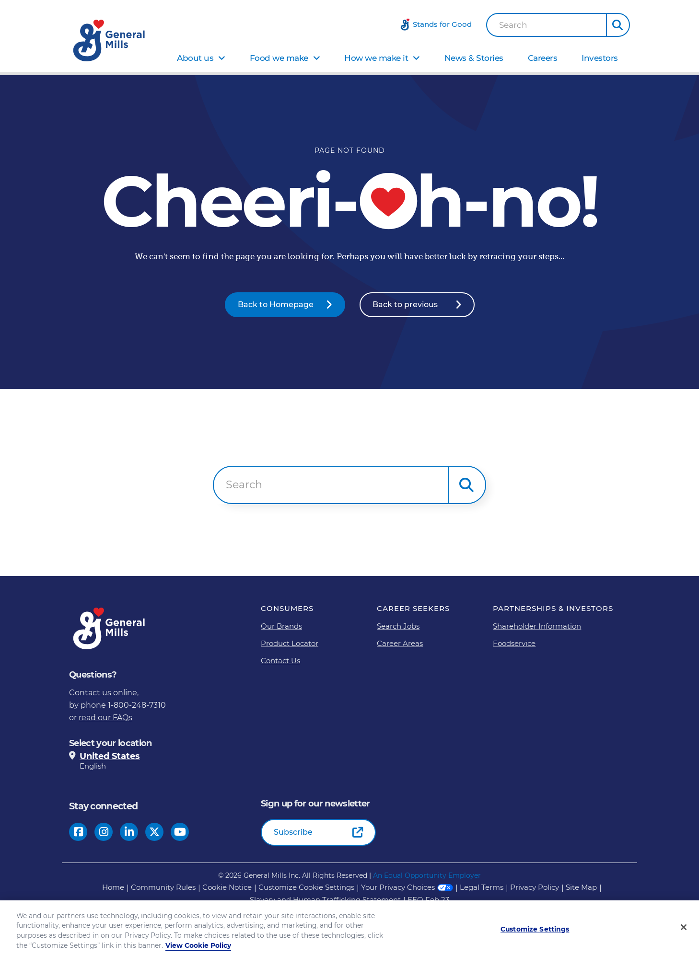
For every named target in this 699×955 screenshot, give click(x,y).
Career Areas (400, 643)
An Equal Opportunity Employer (427, 875)
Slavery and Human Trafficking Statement (325, 899)
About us (195, 58)
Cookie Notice (227, 887)
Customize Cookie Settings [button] (306, 887)
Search (513, 25)
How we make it (376, 58)
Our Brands (281, 626)
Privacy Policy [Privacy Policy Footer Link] (534, 887)
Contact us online (103, 692)
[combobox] (546, 25)
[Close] (683, 933)
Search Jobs (398, 626)
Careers (543, 58)
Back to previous (405, 304)
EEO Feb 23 (428, 899)
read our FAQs (105, 717)
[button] (618, 25)
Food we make (279, 58)
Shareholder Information (537, 626)
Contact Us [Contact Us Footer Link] (280, 660)
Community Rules (163, 887)
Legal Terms (481, 887)
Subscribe (293, 832)
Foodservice (514, 643)
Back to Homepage (276, 304)
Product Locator (289, 643)
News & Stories (473, 58)
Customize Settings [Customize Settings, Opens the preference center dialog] (535, 935)
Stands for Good (442, 24)
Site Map (581, 887)
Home (113, 887)
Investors (600, 58)
